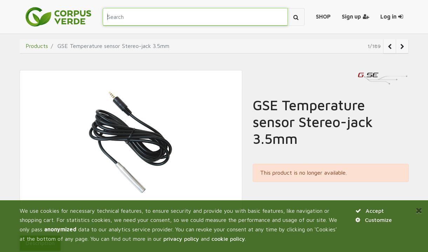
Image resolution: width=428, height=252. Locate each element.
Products (37, 46)
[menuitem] (323, 16)
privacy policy (181, 239)
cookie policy (228, 239)
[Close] (419, 210)
